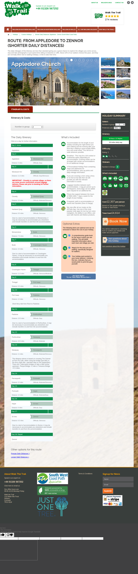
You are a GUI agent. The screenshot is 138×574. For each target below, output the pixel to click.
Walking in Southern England (23, 29)
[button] (67, 59)
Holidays (15, 34)
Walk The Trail (17, 9)
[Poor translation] (10, 535)
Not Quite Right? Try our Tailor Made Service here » (79, 276)
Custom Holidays (26, 34)
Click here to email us (12, 486)
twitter (132, 2)
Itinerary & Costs (20, 109)
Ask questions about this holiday (113, 246)
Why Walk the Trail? (106, 29)
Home (8, 34)
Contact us (119, 2)
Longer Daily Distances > (20, 457)
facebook (128, 2)
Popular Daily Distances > (20, 454)
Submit (108, 491)
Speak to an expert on (47, 7)
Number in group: (22, 127)
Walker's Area (106, 2)
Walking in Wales (69, 29)
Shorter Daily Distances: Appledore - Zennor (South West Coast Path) (56, 34)
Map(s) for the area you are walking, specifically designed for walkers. (82, 249)
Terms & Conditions (85, 474)
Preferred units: (107, 128)
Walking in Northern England (48, 29)
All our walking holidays (87, 29)
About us (94, 2)
